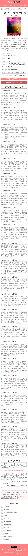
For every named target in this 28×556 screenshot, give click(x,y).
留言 (25, 549)
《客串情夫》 (7, 510)
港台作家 (8, 5)
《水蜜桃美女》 (7, 522)
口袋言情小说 (6, 8)
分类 (13, 5)
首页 (2, 5)
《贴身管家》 (7, 527)
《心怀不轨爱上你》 (9, 536)
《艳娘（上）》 (7, 516)
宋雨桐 (13, 8)
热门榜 (19, 5)
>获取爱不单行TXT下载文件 (14, 79)
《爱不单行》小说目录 (14, 481)
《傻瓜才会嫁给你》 (9, 530)
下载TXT (11, 104)
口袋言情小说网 (9, 553)
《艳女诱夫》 (7, 533)
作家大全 (4, 549)
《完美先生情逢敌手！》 (10, 513)
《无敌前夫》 (7, 507)
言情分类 (11, 549)
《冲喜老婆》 (7, 519)
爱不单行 (19, 8)
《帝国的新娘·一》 (8, 525)
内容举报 (19, 549)
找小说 (24, 5)
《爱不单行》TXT (14, 485)
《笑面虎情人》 (7, 539)
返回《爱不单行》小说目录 (14, 82)
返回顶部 (14, 546)
